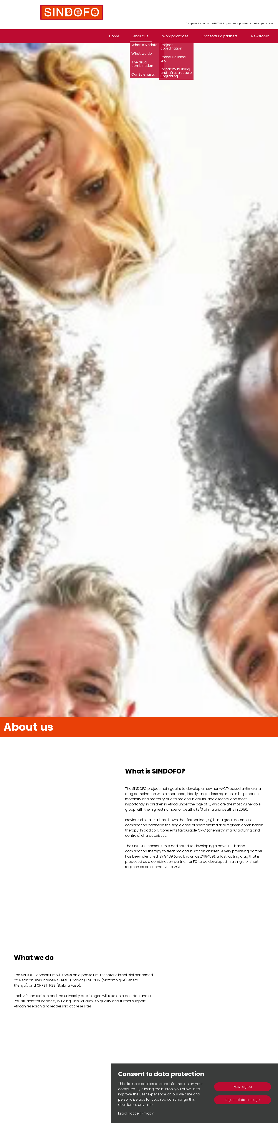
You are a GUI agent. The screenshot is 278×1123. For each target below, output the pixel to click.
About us (140, 36)
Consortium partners (219, 36)
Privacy (148, 1113)
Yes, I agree (242, 1086)
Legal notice (128, 1113)
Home (114, 36)
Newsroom (260, 36)
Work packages (175, 36)
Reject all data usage (242, 1099)
